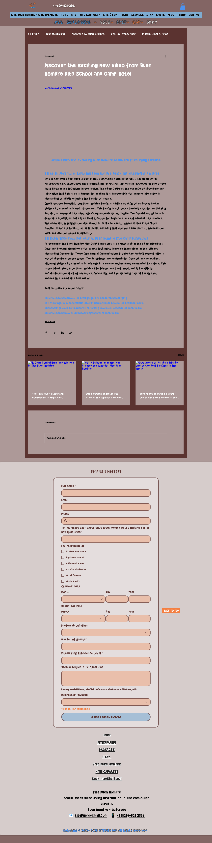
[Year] (138, 599)
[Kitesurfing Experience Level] (105, 660)
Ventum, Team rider (123, 34)
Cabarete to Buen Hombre (88, 34)
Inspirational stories (155, 34)
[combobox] (83, 599)
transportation (55, 34)
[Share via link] (70, 332)
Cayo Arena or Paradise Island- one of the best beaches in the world (158, 395)
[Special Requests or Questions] (106, 678)
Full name (68, 486)
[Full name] (105, 493)
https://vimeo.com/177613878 (58, 88)
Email (64, 500)
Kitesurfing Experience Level (82, 653)
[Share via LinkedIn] (62, 332)
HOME (107, 735)
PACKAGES (107, 749)
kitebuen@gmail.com (91, 815)
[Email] (105, 507)
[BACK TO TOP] (171, 610)
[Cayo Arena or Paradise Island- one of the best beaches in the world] (160, 374)
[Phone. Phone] (109, 521)
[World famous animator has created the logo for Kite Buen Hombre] (106, 374)
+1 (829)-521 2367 (131, 815)
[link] (183, 6)
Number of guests (74, 639)
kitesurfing (50, 321)
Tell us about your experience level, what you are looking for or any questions (105, 530)
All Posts (33, 34)
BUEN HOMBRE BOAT (107, 778)
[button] (74, 15)
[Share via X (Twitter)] (54, 332)
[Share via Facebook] (46, 332)
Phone (65, 514)
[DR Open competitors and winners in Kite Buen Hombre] (52, 374)
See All (181, 355)
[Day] (116, 599)
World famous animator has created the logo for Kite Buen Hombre (104, 395)
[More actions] (165, 56)
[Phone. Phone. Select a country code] (67, 521)
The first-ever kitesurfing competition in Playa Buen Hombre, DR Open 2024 (47, 395)
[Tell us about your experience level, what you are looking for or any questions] (105, 539)
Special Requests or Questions (82, 667)
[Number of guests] (105, 646)
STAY (152, 22)
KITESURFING (106, 742)
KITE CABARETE (107, 771)
